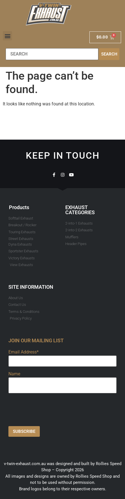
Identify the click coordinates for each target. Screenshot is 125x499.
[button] (7, 35)
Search (109, 54)
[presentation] (51, 408)
